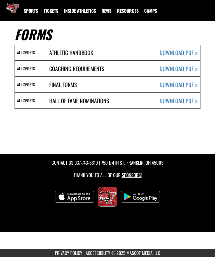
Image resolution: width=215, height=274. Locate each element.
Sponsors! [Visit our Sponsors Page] (132, 174)
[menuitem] (51, 10)
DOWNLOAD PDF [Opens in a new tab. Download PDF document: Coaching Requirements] (179, 69)
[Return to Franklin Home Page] (12, 7)
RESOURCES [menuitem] (128, 10)
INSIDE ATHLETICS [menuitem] (80, 10)
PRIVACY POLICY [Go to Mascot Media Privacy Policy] (68, 253)
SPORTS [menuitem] (31, 10)
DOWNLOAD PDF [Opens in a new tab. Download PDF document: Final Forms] (179, 85)
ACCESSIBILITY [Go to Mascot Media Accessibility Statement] (98, 253)
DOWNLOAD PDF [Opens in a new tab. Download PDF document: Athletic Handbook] (179, 53)
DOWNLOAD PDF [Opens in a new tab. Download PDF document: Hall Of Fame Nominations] (179, 101)
